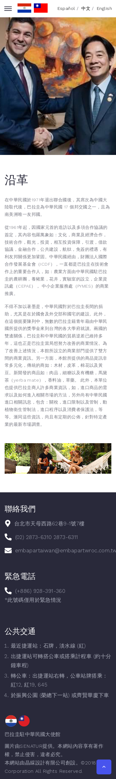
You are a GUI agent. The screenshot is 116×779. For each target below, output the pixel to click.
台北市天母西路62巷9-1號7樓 (49, 523)
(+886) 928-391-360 (40, 591)
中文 (85, 8)
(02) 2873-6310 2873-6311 (46, 537)
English (104, 8)
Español (66, 8)
